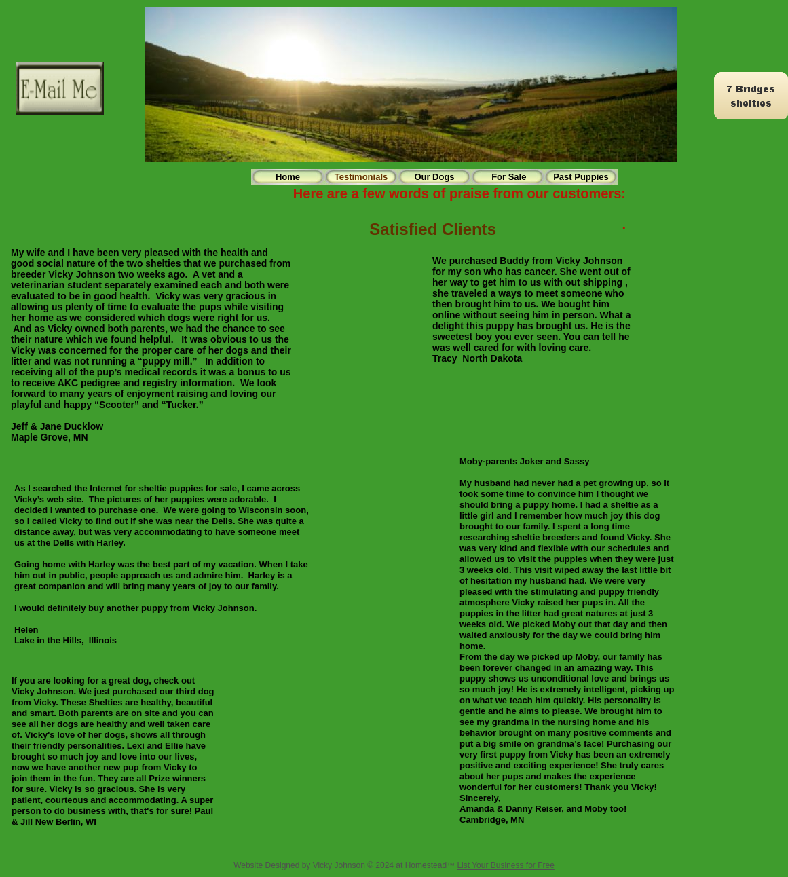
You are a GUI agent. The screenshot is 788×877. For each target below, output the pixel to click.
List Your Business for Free (505, 865)
